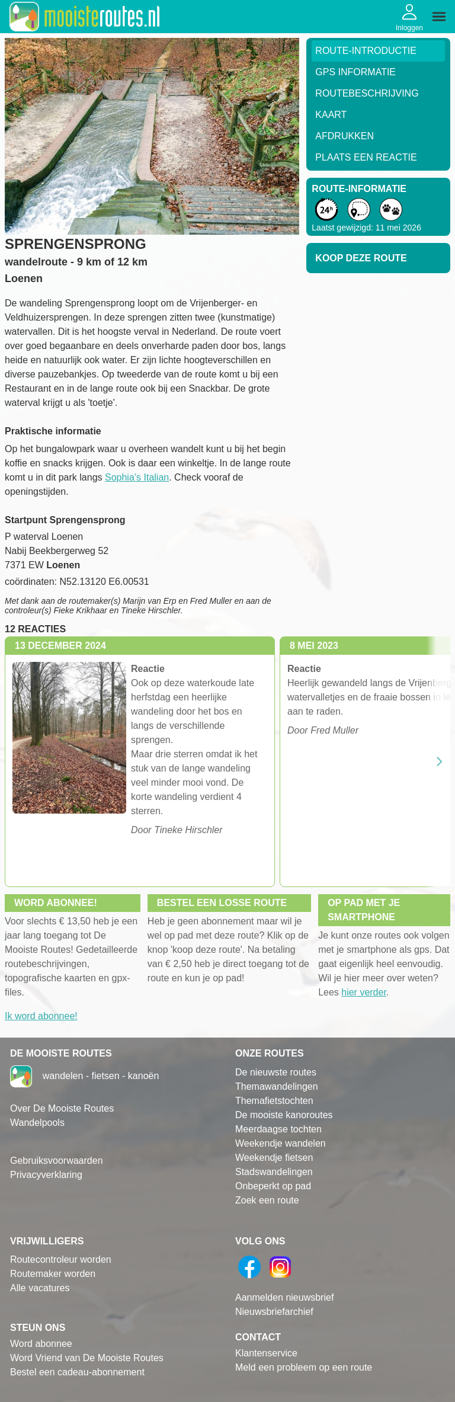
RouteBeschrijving (366, 93)
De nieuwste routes (275, 1072)
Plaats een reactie (365, 157)
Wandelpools (37, 1123)
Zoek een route (267, 1200)
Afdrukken (344, 136)
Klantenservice (266, 1353)
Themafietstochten (274, 1101)
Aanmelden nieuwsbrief (284, 1297)
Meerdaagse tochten (278, 1129)
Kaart (331, 115)
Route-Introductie (365, 51)
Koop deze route (360, 258)
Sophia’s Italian (137, 477)
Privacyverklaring (46, 1175)
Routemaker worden (52, 1274)
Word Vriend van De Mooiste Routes (87, 1358)
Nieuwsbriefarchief (274, 1312)
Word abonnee (41, 1344)
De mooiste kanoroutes (284, 1115)
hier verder (363, 992)
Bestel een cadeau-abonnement (77, 1372)
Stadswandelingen (274, 1172)
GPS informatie (355, 72)
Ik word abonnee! (41, 1016)
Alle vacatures (40, 1288)
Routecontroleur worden (60, 1259)
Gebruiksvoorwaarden (56, 1160)
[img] (439, 16)
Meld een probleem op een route (303, 1367)
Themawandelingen (276, 1086)
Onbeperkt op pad (273, 1186)
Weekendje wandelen (280, 1143)
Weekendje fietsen (274, 1158)
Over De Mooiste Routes (62, 1108)
